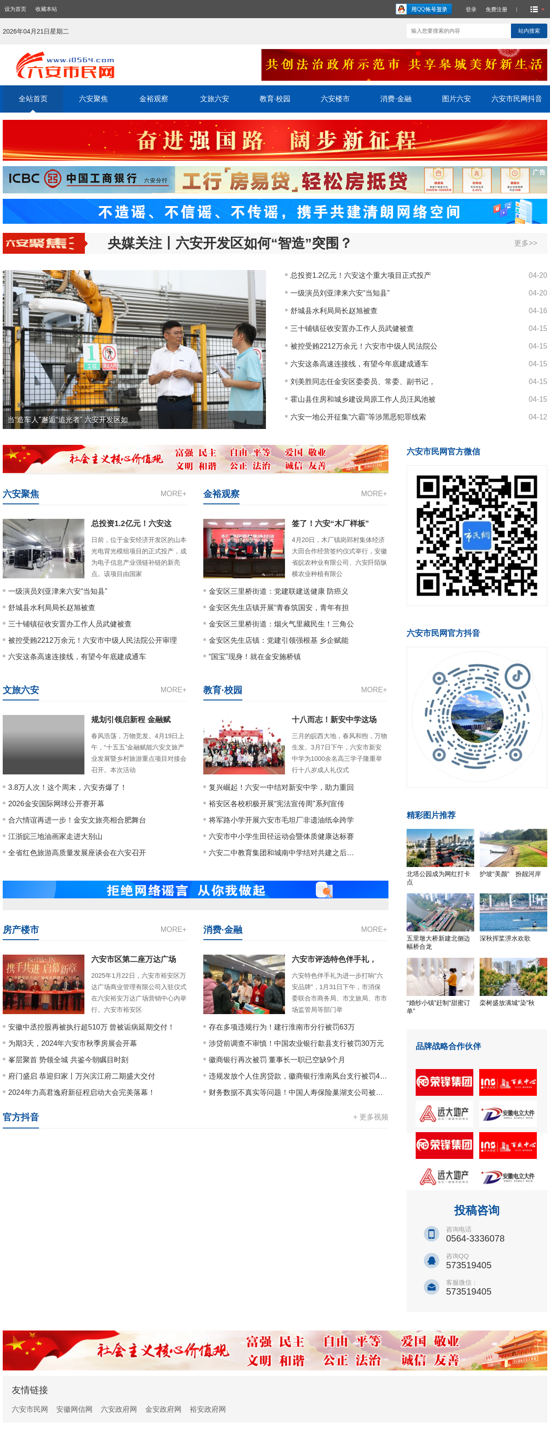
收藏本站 (46, 9)
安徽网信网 (74, 1409)
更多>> (525, 243)
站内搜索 (529, 31)
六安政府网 (119, 1409)
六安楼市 (335, 99)
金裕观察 (153, 99)
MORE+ (174, 494)
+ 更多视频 (370, 1117)
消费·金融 (395, 99)
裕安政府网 (208, 1409)
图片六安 (456, 99)
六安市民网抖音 (516, 99)
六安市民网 (30, 1409)
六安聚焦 (93, 99)
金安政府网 (163, 1409)
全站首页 (33, 99)
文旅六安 (214, 99)
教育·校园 (275, 99)
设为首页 (15, 9)
